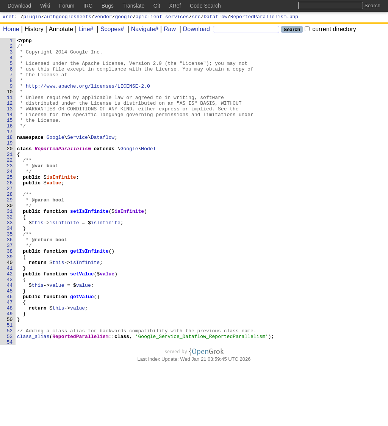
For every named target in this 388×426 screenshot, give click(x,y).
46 (10, 348)
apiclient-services (162, 17)
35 (10, 273)
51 (10, 382)
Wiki (45, 6)
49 (10, 369)
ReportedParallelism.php (264, 17)
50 (10, 376)
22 (10, 184)
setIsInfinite (89, 246)
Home (11, 30)
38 (10, 294)
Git (156, 6)
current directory (330, 30)
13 (10, 123)
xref (8, 17)
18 (10, 157)
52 (10, 389)
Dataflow (215, 17)
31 (10, 246)
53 (10, 396)
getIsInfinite (89, 294)
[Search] (246, 30)
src (196, 17)
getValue (82, 348)
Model (148, 171)
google (124, 17)
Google (55, 157)
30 (10, 239)
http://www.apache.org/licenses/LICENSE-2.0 (88, 96)
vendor (103, 17)
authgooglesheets (67, 17)
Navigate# (142, 30)
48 (10, 362)
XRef (175, 6)
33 (10, 259)
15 (10, 137)
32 (10, 253)
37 (10, 287)
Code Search (205, 6)
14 (10, 130)
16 (10, 143)
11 (10, 109)
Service (77, 157)
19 (10, 164)
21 (10, 177)
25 (10, 205)
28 (10, 225)
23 (10, 191)
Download (194, 30)
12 (10, 116)
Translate (133, 6)
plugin (32, 17)
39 (10, 300)
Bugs (108, 6)
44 (10, 335)
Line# (83, 30)
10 (10, 102)
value (54, 212)
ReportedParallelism (63, 171)
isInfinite (61, 205)
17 (10, 150)
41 (10, 314)
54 (10, 403)
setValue (82, 321)
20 (10, 171)
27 (10, 218)
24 (10, 198)
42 (10, 321)
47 (10, 355)
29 (10, 232)
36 (10, 280)
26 (10, 212)
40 (10, 307)
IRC (87, 6)
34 (10, 266)
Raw (167, 30)
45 (10, 341)
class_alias (33, 396)
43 (10, 328)
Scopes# (109, 30)
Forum (66, 6)
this (38, 259)
